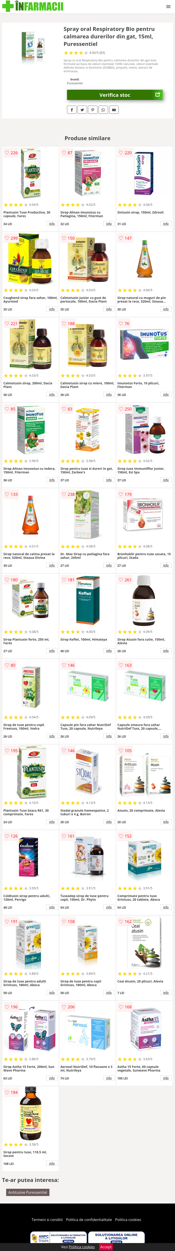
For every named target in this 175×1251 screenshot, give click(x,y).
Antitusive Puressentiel (27, 1192)
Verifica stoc (131, 95)
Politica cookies (128, 1219)
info (52, 223)
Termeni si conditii (47, 1219)
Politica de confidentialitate (89, 1219)
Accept (106, 1246)
